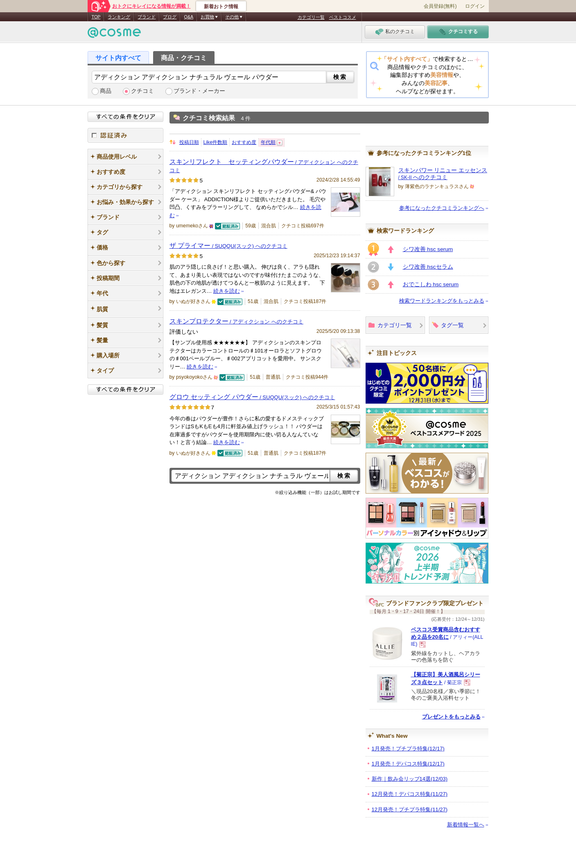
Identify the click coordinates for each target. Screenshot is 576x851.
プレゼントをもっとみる (451, 717)
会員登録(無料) (440, 6)
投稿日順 (189, 142)
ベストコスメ (342, 17)
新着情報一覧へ (465, 825)
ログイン (475, 6)
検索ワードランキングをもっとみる (441, 301)
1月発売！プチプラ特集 (408, 748)
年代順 (268, 142)
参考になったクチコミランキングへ (441, 208)
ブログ (169, 16)
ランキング (119, 16)
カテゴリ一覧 (311, 17)
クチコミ (142, 91)
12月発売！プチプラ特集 (410, 809)
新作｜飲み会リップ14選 (410, 779)
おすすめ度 (244, 142)
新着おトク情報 (221, 6)
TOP (96, 16)
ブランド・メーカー (199, 91)
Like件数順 (215, 142)
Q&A (188, 16)
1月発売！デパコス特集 (408, 764)
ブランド (147, 16)
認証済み (125, 135)
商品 (105, 91)
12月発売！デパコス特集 (410, 794)
